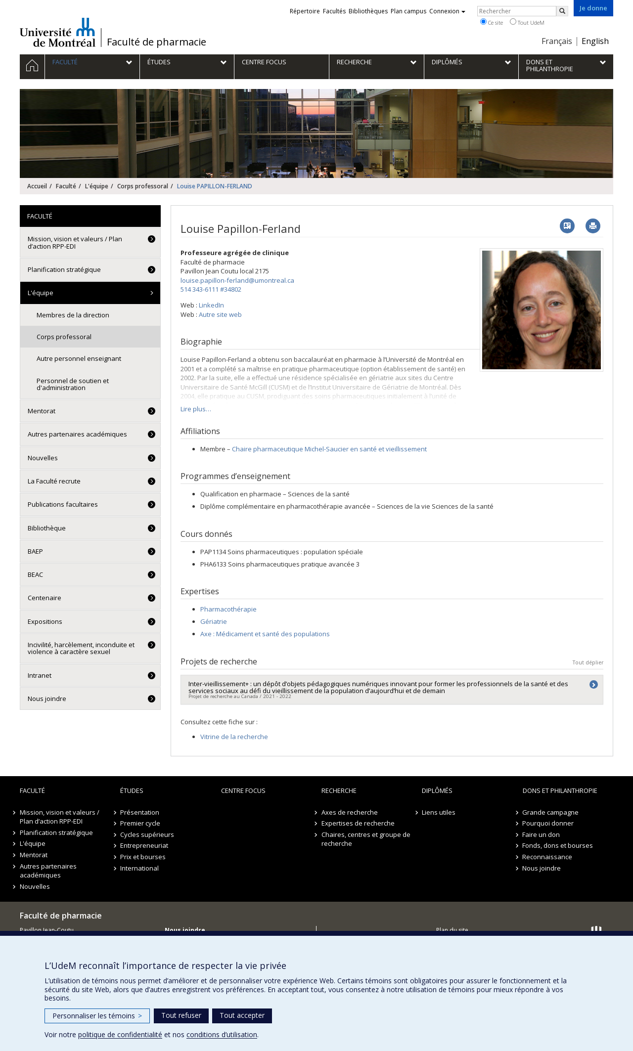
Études (131, 790)
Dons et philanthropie (560, 790)
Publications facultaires (63, 504)
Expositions (45, 621)
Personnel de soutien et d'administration (73, 384)
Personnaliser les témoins (97, 1015)
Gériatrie (213, 621)
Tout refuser (181, 1015)
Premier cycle (140, 823)
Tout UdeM (527, 22)
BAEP (35, 551)
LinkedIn (211, 305)
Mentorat (41, 410)
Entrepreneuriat (144, 845)
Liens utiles (438, 812)
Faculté (66, 186)
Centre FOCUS (243, 790)
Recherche (339, 790)
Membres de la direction (73, 314)
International (139, 868)
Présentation (139, 812)
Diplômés (437, 790)
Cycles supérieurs (147, 834)
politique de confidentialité (120, 1034)
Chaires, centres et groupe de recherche (365, 839)
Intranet (39, 675)
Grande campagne (551, 812)
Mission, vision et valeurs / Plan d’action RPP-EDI (75, 242)
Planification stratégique (64, 269)
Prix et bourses (143, 856)
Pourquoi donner (548, 823)
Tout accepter (242, 1015)
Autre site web (220, 314)
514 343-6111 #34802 (211, 289)
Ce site (491, 22)
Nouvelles (43, 457)
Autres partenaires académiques (77, 434)
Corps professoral (142, 186)
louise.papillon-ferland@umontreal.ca (237, 280)
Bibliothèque (47, 528)
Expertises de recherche (358, 823)
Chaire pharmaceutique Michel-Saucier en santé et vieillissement (329, 448)
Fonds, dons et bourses (558, 845)
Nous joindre (47, 698)
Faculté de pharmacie (156, 42)
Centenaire (44, 597)
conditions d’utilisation (221, 1034)
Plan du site (452, 930)
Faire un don (541, 834)
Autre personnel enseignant (79, 358)
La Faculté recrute (54, 481)
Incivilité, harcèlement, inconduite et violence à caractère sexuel (81, 648)
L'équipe (96, 186)
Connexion (447, 11)
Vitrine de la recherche (234, 736)
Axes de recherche (349, 812)
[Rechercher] (562, 11)
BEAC (35, 574)
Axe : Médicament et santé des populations (265, 633)
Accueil (37, 186)
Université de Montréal (57, 32)
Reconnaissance (548, 856)
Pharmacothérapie (228, 609)
